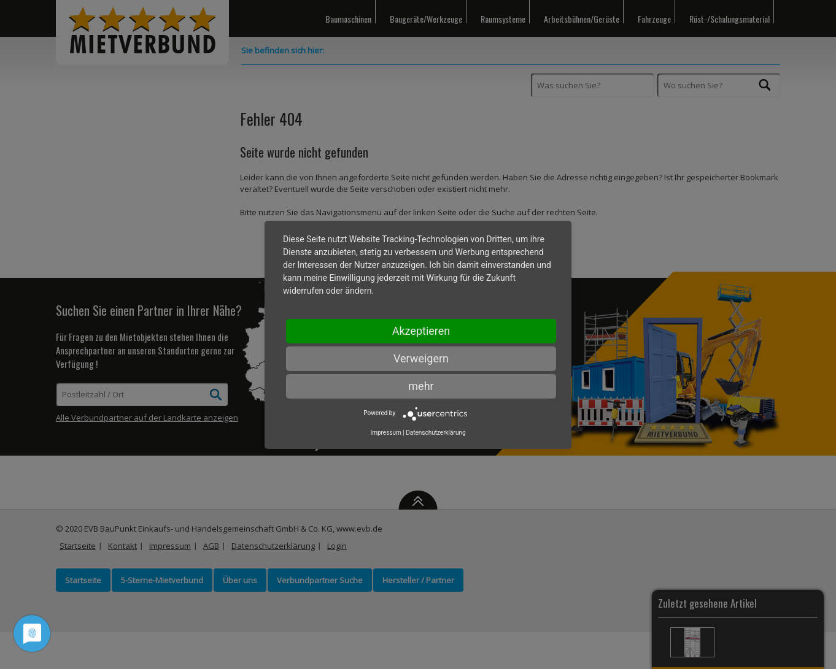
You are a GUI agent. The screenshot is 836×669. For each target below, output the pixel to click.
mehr (420, 386)
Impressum (385, 432)
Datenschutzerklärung (435, 432)
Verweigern (421, 358)
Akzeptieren (421, 330)
